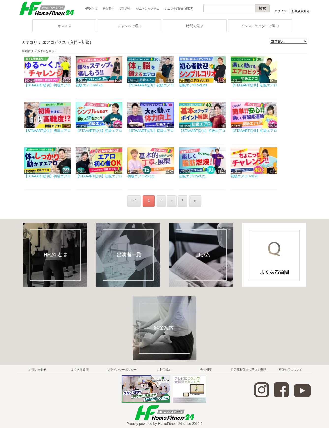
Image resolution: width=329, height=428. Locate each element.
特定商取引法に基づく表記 (248, 368)
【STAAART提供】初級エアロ (47, 85)
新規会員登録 (301, 11)
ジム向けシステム (148, 8)
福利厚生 (125, 8)
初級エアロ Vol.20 (244, 176)
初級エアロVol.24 (89, 85)
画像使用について (290, 368)
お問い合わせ (37, 368)
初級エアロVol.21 (192, 176)
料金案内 (108, 8)
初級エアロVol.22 (140, 176)
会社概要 (206, 368)
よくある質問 (80, 368)
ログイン (280, 11)
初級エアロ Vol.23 (193, 85)
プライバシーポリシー (122, 368)
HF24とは (91, 8)
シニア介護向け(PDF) (178, 8)
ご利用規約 (164, 368)
